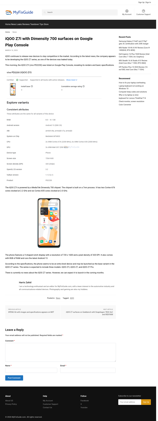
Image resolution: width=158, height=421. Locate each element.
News (58, 297)
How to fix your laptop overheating (132, 81)
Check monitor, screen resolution (131, 100)
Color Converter (125, 103)
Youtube (84, 406)
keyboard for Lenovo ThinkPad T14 (132, 97)
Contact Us (47, 406)
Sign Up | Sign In (144, 2)
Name (8, 364)
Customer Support (143, 12)
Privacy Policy (11, 403)
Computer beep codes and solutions (133, 90)
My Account (126, 12)
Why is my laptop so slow (129, 94)
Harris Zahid (25, 281)
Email (63, 364)
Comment (10, 339)
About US (9, 399)
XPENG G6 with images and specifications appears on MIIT (31, 311)
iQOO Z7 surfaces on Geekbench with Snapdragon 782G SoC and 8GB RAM (89, 312)
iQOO (72, 297)
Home (7, 31)
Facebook (85, 399)
